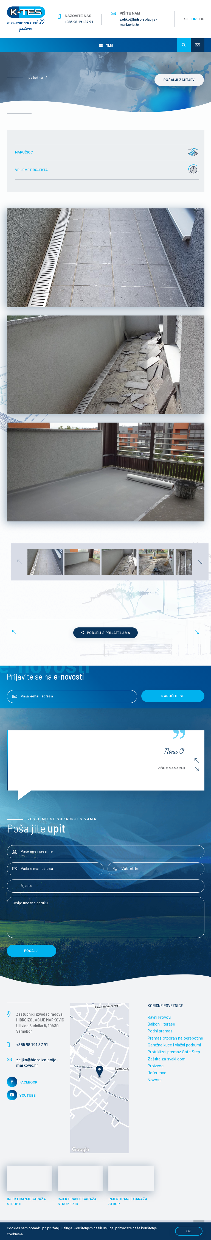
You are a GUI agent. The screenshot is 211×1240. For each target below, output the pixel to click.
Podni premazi (160, 1031)
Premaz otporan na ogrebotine (175, 1038)
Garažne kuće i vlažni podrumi (174, 1045)
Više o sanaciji (173, 768)
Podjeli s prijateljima (105, 633)
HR (194, 19)
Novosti (155, 1080)
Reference (157, 1073)
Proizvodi (156, 1066)
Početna (36, 78)
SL (186, 19)
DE (201, 19)
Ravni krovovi (159, 1017)
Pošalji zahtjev (179, 80)
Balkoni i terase (161, 1024)
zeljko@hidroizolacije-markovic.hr (138, 21)
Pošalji (31, 951)
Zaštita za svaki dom (166, 1059)
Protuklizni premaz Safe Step (174, 1052)
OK (188, 1231)
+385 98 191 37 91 (79, 22)
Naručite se (172, 696)
